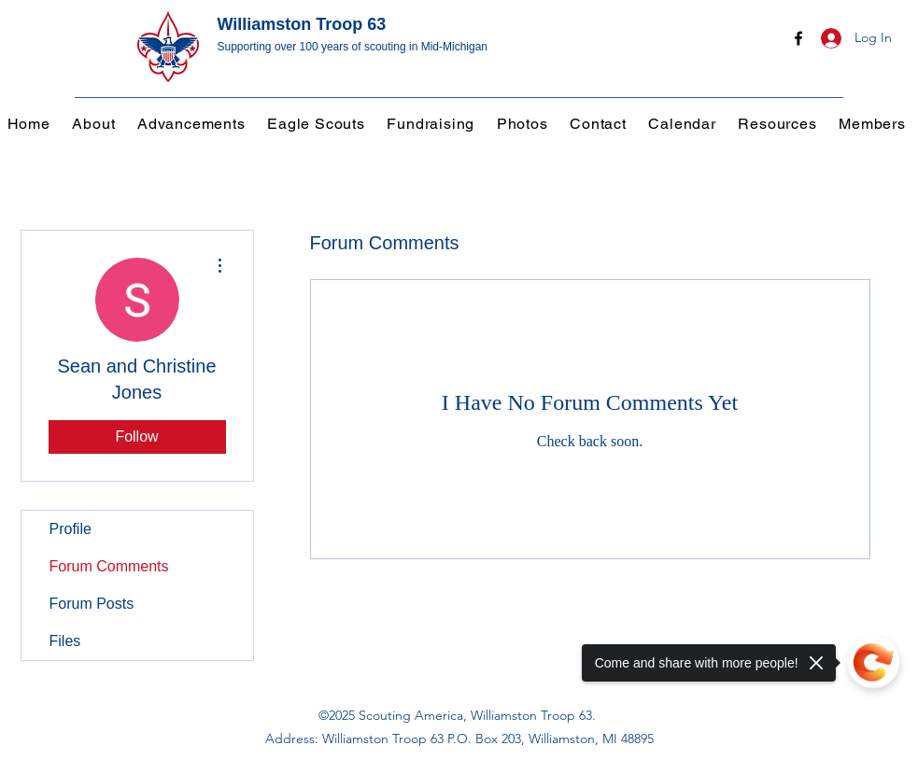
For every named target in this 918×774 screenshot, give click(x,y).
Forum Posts (91, 604)
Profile (70, 529)
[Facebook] (798, 38)
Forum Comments (109, 566)
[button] (194, 123)
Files (65, 641)
